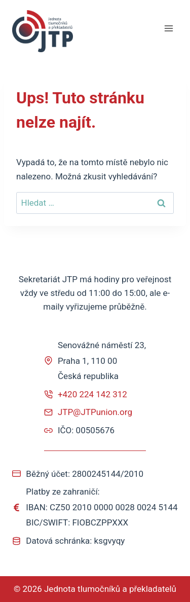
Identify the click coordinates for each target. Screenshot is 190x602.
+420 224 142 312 (92, 394)
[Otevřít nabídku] (168, 28)
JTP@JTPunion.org (95, 412)
